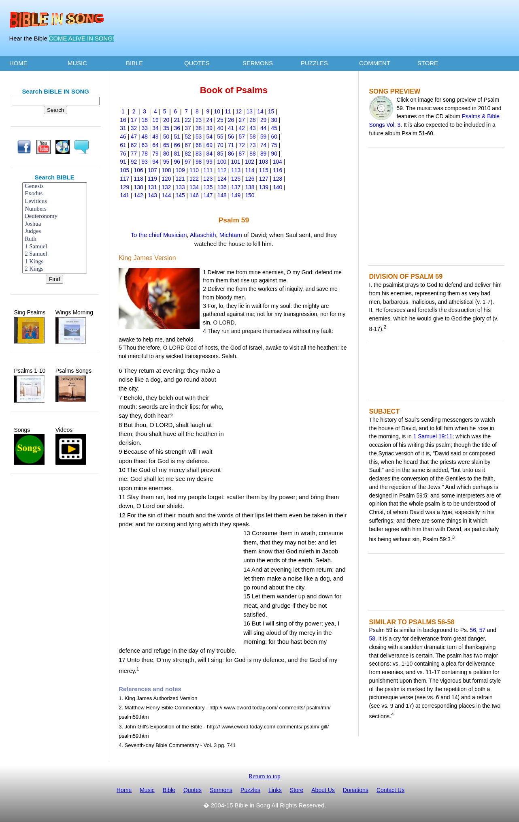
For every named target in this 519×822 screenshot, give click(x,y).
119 (152, 178)
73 (252, 145)
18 (145, 120)
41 (231, 128)
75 (274, 145)
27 (242, 120)
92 (134, 161)
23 (199, 120)
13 (250, 111)
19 (155, 120)
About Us (323, 790)
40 (220, 128)
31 (123, 128)
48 (145, 136)
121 (180, 178)
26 (231, 120)
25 (220, 120)
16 (123, 120)
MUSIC (77, 63)
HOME (18, 63)
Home (124, 790)
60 (274, 136)
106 (138, 170)
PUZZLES (314, 63)
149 (235, 195)
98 (199, 161)
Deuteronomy (55, 216)
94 (155, 161)
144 (166, 195)
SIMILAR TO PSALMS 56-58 (412, 622)
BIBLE (134, 63)
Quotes (192, 790)
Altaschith (203, 235)
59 (263, 136)
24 (209, 120)
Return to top (265, 776)
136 (222, 187)
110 (194, 170)
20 (166, 120)
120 (166, 178)
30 (274, 120)
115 (263, 170)
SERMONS (257, 63)
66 (177, 145)
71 (231, 145)
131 (152, 187)
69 (209, 145)
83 (199, 153)
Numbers (55, 209)
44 (263, 128)
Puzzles (250, 790)
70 (220, 145)
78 (145, 153)
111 (208, 170)
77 (134, 153)
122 (194, 178)
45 (274, 128)
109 (180, 170)
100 (221, 161)
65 (166, 145)
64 (155, 145)
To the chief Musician (159, 235)
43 (252, 128)
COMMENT (374, 63)
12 (239, 111)
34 (155, 128)
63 (145, 145)
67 (188, 145)
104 (277, 161)
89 (263, 153)
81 (177, 153)
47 (134, 136)
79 (155, 153)
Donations (355, 790)
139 (263, 187)
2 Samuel (55, 254)
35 (166, 128)
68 (199, 145)
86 (231, 153)
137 (235, 187)
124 (222, 178)
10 (217, 111)
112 (222, 170)
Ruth (55, 239)
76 (123, 153)
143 (152, 195)
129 (124, 187)
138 (249, 187)
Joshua (55, 224)
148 (222, 195)
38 (199, 128)
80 (166, 153)
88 (252, 153)
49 (155, 136)
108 (166, 170)
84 (209, 153)
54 (209, 136)
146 (194, 195)
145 (180, 195)
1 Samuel (55, 247)
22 (188, 120)
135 (208, 187)
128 (277, 178)
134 (194, 187)
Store (296, 790)
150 (249, 195)
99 (209, 161)
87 (242, 153)
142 (138, 195)
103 (263, 161)
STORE (427, 63)
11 (228, 111)
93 (145, 161)
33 (145, 128)
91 (123, 161)
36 (177, 128)
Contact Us (390, 790)
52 (188, 136)
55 (220, 136)
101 (235, 161)
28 (252, 120)
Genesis (55, 186)
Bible (169, 790)
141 (124, 195)
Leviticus (55, 201)
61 (123, 145)
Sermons (221, 790)
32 (134, 128)
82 (188, 153)
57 (242, 136)
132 (166, 187)
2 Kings (55, 269)
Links (275, 790)
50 (166, 136)
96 (177, 161)
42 (242, 128)
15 (271, 111)
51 (177, 136)
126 (249, 178)
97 (188, 161)
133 (180, 187)
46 (123, 136)
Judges (55, 231)
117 (124, 178)
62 (134, 145)
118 (138, 178)
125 (235, 178)
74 (263, 145)
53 (199, 136)
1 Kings (55, 262)
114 (249, 170)
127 (263, 178)
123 (208, 178)
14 (260, 111)
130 (138, 187)
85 (220, 153)
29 (263, 120)
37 (188, 128)
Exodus (55, 194)
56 (231, 136)
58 (252, 136)
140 (277, 187)
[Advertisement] (54, 499)
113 (235, 170)
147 (208, 195)
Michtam (230, 235)
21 (177, 120)
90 (274, 153)
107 (152, 170)
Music (147, 790)
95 (166, 161)
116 (277, 170)
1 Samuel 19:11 (433, 436)
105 (124, 170)
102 (249, 161)
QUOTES (197, 63)
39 (209, 128)
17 (134, 120)
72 (242, 145)
